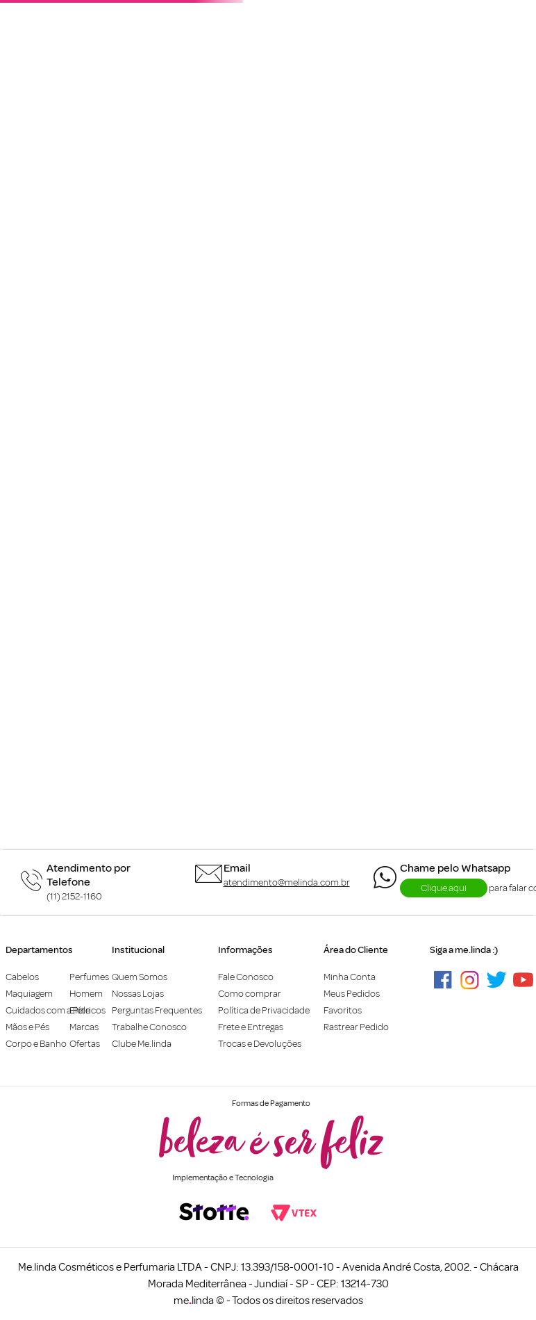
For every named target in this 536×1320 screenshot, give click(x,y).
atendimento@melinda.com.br (287, 882)
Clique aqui (444, 888)
